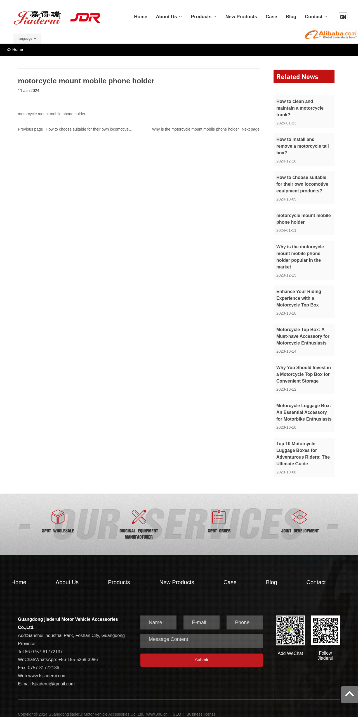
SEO (177, 708)
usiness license (202, 708)
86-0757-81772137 (44, 646)
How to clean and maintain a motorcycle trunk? (300, 102)
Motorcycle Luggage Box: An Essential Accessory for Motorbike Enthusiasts (303, 407)
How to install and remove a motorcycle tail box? (302, 140)
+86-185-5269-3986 (78, 654)
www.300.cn (157, 708)
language (25, 33)
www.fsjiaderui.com (47, 670)
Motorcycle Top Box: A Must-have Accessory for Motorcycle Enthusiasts (302, 331)
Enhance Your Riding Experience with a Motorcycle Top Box (298, 293)
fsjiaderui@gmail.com (53, 678)
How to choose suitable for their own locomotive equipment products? (302, 178)
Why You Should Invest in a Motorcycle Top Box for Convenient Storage (303, 369)
